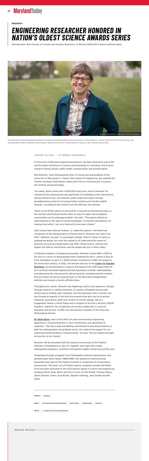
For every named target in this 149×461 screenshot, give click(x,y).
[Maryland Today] (28, 11)
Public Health (74, 403)
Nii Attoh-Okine (42, 319)
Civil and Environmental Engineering (54, 403)
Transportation (87, 403)
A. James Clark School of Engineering (55, 411)
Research (47, 396)
